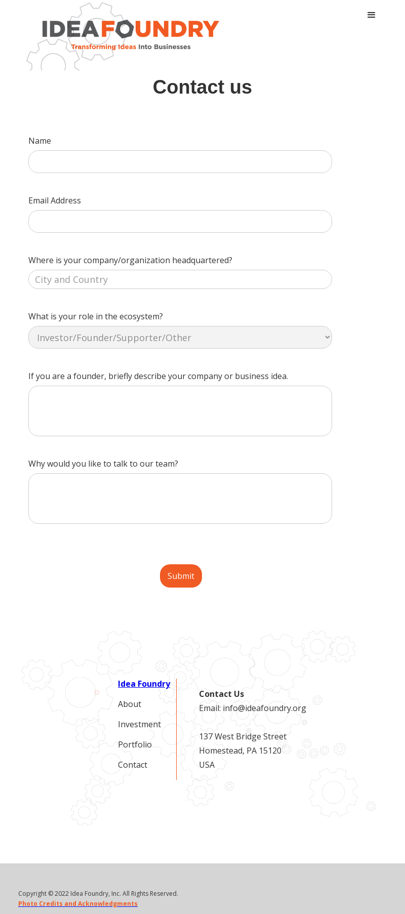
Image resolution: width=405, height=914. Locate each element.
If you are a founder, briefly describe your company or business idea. (158, 376)
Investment (139, 724)
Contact (132, 764)
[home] (130, 35)
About (129, 704)
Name (39, 140)
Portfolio (135, 744)
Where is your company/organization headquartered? (130, 260)
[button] (371, 15)
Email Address (54, 200)
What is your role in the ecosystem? (95, 316)
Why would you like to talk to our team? (103, 463)
